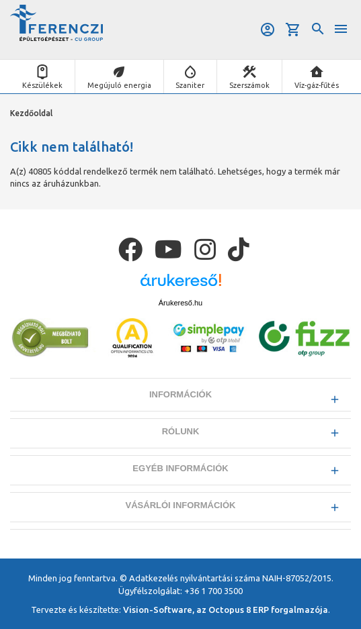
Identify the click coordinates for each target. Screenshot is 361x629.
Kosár (293, 29)
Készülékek (42, 85)
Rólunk (181, 431)
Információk (180, 394)
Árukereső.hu (180, 303)
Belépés (267, 29)
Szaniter (189, 85)
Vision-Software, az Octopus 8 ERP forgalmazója (225, 609)
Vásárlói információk (181, 505)
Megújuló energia (119, 85)
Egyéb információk (180, 468)
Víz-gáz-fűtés (316, 85)
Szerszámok (249, 85)
